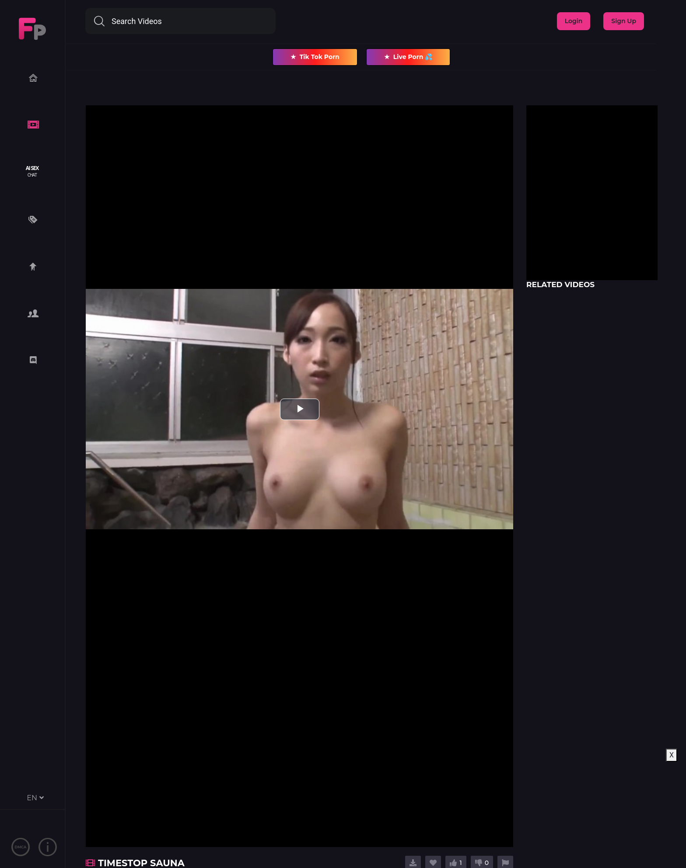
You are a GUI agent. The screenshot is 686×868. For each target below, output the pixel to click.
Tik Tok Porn (315, 57)
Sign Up (623, 21)
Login (574, 21)
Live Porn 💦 (408, 57)
